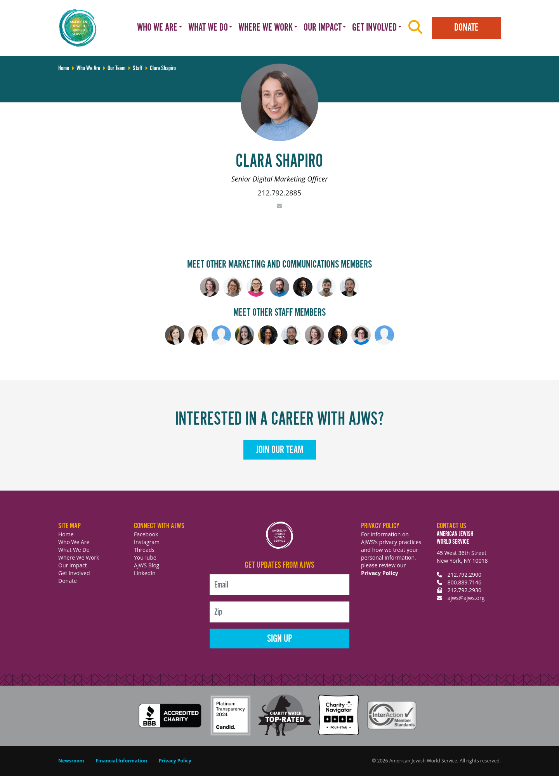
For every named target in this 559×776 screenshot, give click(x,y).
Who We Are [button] (157, 27)
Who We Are (73, 542)
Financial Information (121, 760)
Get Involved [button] (374, 27)
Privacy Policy (379, 573)
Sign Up (279, 639)
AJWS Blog (146, 565)
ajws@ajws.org (466, 597)
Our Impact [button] (323, 27)
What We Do (74, 549)
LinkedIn (145, 573)
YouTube (145, 557)
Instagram (147, 542)
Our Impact (72, 565)
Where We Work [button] (265, 27)
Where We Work (78, 557)
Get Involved (74, 573)
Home (66, 534)
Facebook (146, 534)
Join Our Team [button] (279, 450)
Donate (466, 27)
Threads (144, 549)
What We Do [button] (208, 27)
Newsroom (71, 760)
